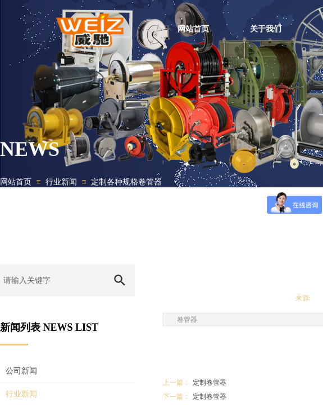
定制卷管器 (194, 383)
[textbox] (52, 280)
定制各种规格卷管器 (126, 182)
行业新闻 (61, 182)
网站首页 (15, 182)
